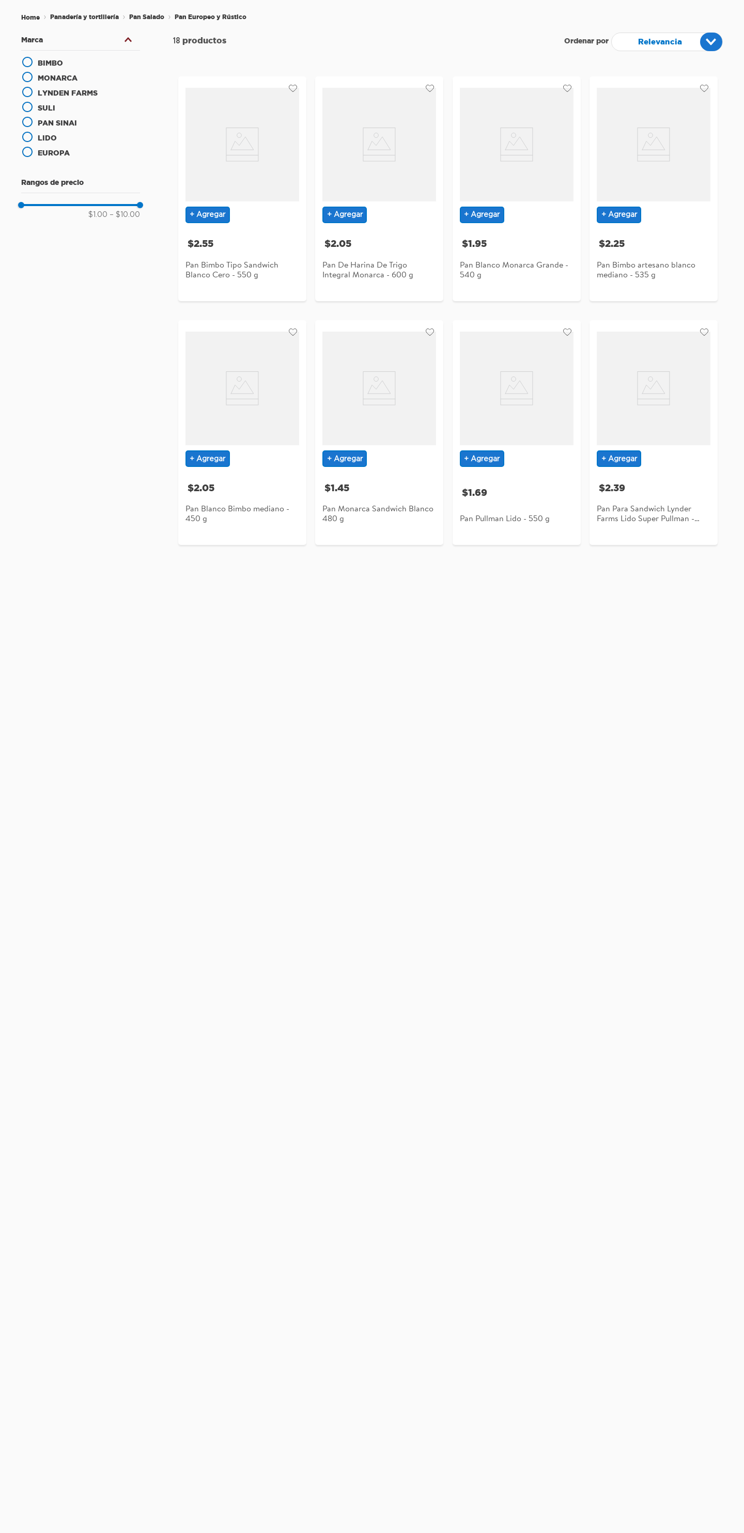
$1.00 (97, 214)
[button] (80, 40)
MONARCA (58, 78)
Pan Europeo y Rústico (210, 16)
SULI (46, 108)
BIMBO (50, 63)
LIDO (47, 138)
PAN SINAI (57, 123)
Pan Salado (146, 16)
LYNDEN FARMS (68, 93)
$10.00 (125, 214)
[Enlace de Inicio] (30, 17)
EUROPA (54, 153)
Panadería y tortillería (84, 16)
